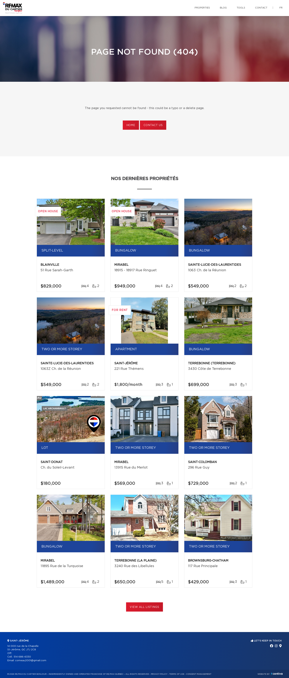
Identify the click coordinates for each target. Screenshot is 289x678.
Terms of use (176, 674)
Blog (223, 8)
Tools (241, 8)
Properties (202, 8)
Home (130, 125)
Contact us (153, 125)
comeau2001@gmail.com (30, 660)
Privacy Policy (159, 674)
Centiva (277, 673)
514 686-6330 (22, 657)
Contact (261, 8)
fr (281, 8)
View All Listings (144, 607)
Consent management (198, 674)
